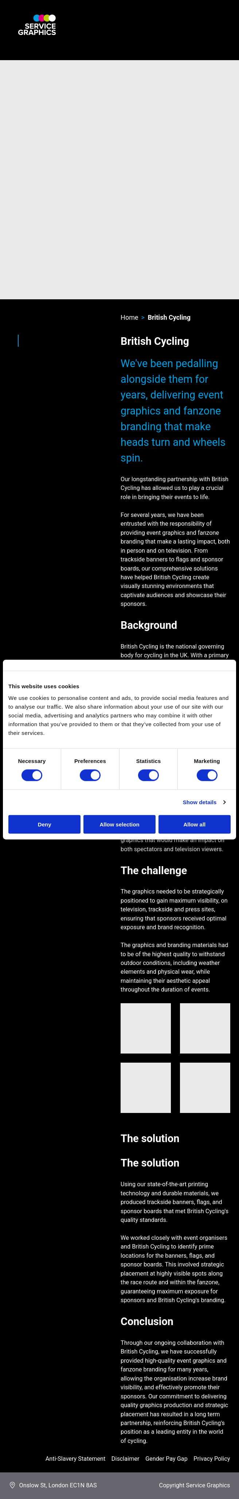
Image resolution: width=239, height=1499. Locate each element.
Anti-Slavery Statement (76, 1458)
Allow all (194, 824)
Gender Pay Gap (166, 1458)
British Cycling (169, 317)
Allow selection (119, 824)
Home (129, 317)
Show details (200, 802)
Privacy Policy (211, 1458)
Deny (44, 824)
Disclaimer (125, 1458)
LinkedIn (45, 348)
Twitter (31, 348)
